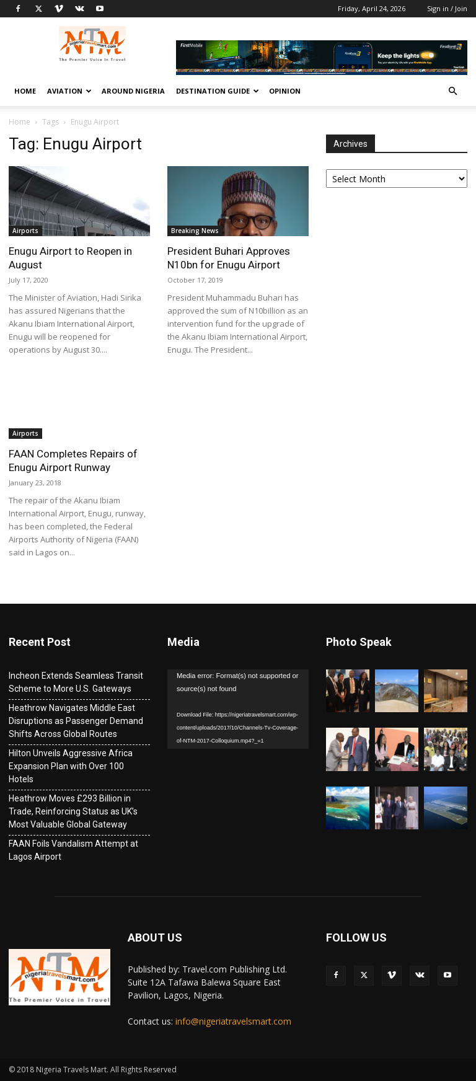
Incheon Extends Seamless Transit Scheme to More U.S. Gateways (76, 682)
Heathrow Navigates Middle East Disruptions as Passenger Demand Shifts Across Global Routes (76, 721)
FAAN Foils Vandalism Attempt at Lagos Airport (73, 850)
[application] (238, 709)
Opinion (285, 90)
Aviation (69, 90)
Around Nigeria (133, 90)
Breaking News (195, 230)
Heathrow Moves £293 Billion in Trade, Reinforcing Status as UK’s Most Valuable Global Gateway (73, 811)
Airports (25, 230)
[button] (452, 91)
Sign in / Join (447, 8)
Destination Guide (217, 90)
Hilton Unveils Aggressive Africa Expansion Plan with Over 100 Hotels (71, 766)
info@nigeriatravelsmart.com (233, 1021)
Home (25, 90)
